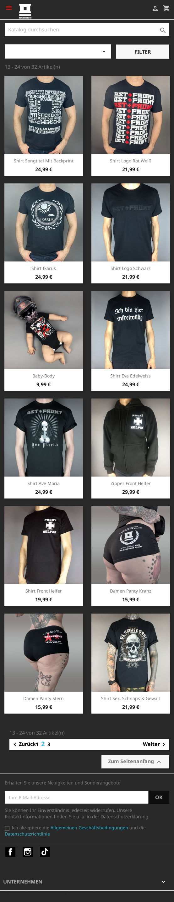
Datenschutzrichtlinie (27, 834)
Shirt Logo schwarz (131, 268)
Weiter (155, 744)
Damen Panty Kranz (130, 591)
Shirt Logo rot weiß (130, 161)
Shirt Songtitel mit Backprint (43, 161)
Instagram (28, 852)
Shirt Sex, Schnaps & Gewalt (130, 698)
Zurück (23, 744)
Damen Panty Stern (43, 698)
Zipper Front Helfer (131, 483)
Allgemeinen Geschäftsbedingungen (89, 828)
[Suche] (87, 29)
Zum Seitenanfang (135, 762)
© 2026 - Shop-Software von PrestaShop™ (50, 894)
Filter (142, 51)
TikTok (45, 852)
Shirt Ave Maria (43, 483)
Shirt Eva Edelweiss (130, 376)
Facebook (10, 852)
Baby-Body (43, 376)
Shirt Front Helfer (43, 591)
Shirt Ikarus (43, 268)
